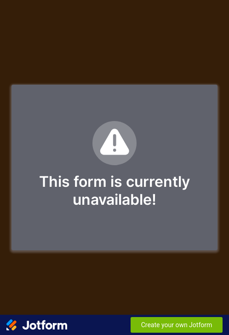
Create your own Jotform (176, 325)
